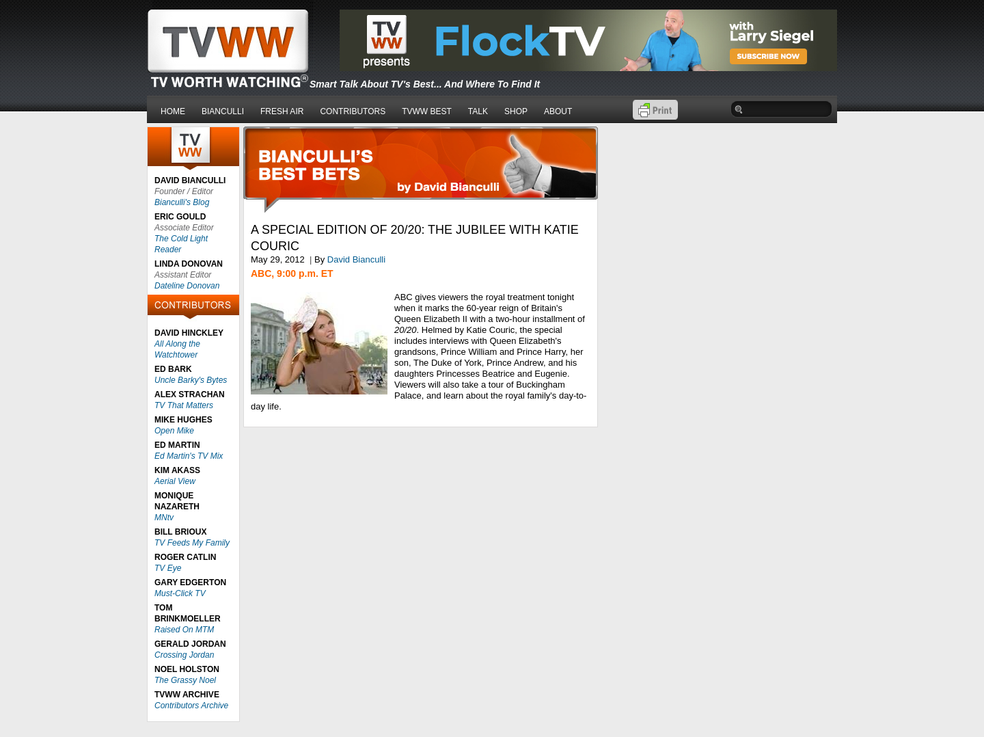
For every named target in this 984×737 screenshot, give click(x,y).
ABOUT (558, 111)
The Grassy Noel (185, 680)
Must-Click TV (180, 593)
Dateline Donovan (186, 286)
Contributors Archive (191, 705)
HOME (173, 111)
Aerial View (174, 481)
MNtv (164, 517)
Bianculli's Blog (181, 202)
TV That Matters (183, 405)
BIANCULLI (223, 111)
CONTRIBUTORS (352, 111)
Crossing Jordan (184, 655)
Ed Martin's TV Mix (188, 456)
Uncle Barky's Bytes (190, 380)
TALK (478, 111)
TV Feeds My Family (192, 543)
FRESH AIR (281, 111)
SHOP (516, 111)
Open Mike (174, 431)
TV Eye (167, 568)
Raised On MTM (184, 629)
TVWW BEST (427, 111)
